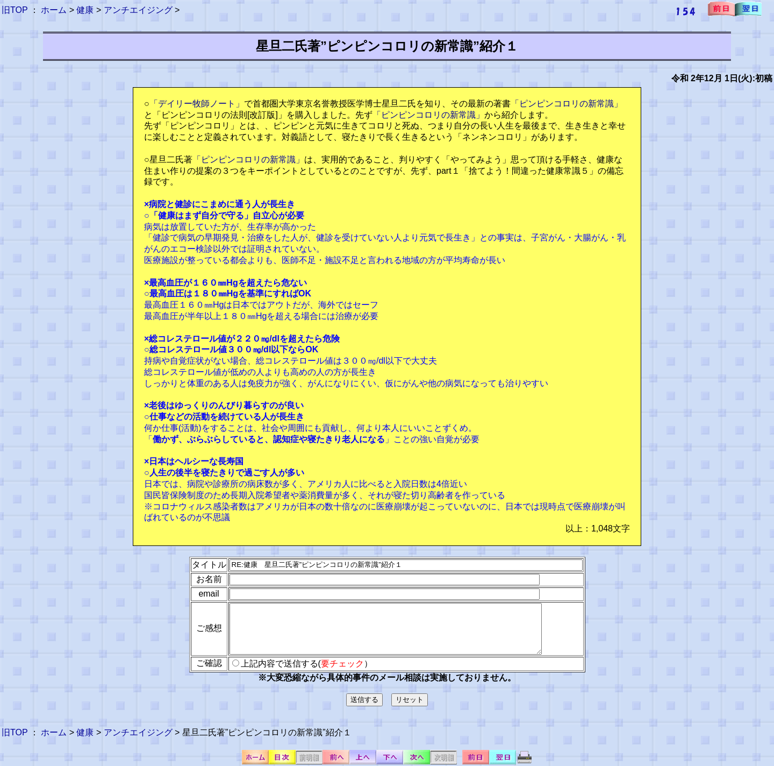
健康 (85, 10)
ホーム (54, 10)
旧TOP (14, 10)
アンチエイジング (138, 10)
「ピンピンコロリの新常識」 (566, 103)
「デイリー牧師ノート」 (196, 103)
